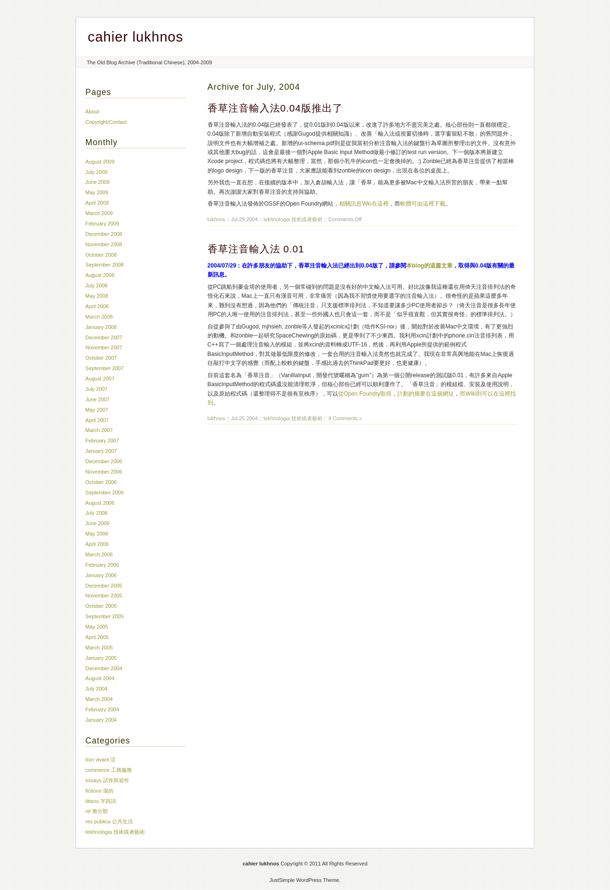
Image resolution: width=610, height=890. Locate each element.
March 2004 (99, 699)
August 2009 (100, 161)
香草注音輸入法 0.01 (256, 248)
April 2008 (97, 306)
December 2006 (104, 461)
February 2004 (102, 709)
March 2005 (99, 647)
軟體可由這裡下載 (422, 203)
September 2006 (105, 492)
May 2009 (97, 192)
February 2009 (102, 223)
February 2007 (102, 440)
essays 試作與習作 (107, 780)
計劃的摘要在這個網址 (425, 393)
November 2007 (104, 347)
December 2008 (104, 234)
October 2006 (101, 482)
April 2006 (97, 544)
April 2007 (97, 420)
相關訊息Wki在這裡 (363, 203)
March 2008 (99, 317)
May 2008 (97, 296)
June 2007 (98, 399)
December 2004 (104, 668)
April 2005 (97, 637)
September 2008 (105, 265)
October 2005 (101, 606)
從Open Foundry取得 (365, 393)
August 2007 (100, 378)
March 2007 (99, 430)
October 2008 (101, 255)
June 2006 (98, 523)
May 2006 (97, 533)
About (92, 111)
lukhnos (217, 219)
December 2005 (104, 585)
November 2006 (104, 472)
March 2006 (99, 554)
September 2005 (105, 616)
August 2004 (100, 678)
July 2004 (97, 688)
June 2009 (98, 182)
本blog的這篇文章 (429, 265)
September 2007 (105, 368)
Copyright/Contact (106, 122)
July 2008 (97, 285)
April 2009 (97, 203)
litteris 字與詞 (101, 801)
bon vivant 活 (101, 759)
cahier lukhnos (135, 36)
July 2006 (97, 513)
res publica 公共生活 (109, 821)
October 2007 (101, 358)
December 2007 (104, 337)
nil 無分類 (97, 811)
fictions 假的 (99, 791)
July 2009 (97, 172)
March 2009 (99, 213)
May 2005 (97, 627)
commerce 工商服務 (109, 770)
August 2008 (100, 275)
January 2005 (101, 658)
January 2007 (101, 451)
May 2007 (97, 410)
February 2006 (102, 565)
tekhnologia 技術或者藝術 (292, 219)
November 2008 (104, 244)
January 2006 (101, 575)
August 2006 (100, 503)
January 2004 (101, 720)
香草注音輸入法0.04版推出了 (275, 108)
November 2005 (104, 595)
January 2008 (101, 327)
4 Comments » (345, 418)
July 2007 (97, 389)
